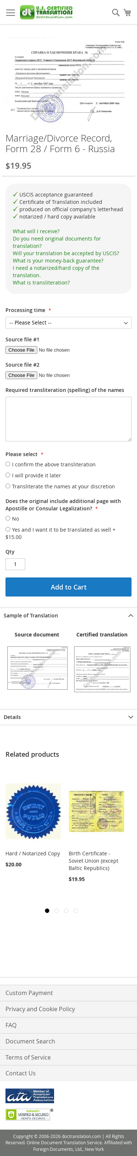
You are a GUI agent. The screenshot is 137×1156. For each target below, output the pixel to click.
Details (12, 716)
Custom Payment (29, 993)
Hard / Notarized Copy (32, 853)
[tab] (68, 231)
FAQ (10, 1025)
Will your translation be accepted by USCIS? (66, 253)
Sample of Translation (31, 615)
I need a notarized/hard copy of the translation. (56, 271)
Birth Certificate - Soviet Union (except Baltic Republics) (93, 860)
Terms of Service (28, 1057)
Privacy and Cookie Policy (40, 1009)
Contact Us (20, 1073)
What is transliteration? (41, 282)
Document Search (30, 1041)
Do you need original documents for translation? (57, 242)
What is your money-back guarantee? (58, 260)
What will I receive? (36, 231)
